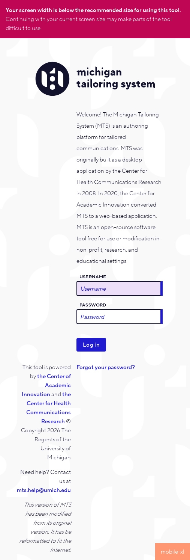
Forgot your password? (105, 367)
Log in (91, 345)
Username (92, 277)
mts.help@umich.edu (44, 490)
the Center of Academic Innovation (46, 385)
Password (92, 305)
